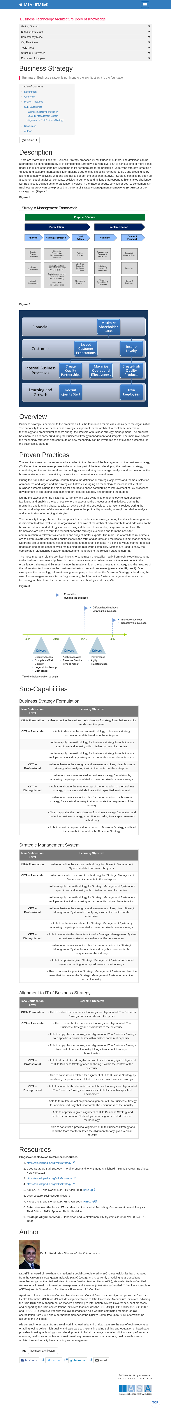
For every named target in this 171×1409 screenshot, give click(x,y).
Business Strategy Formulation (43, 112)
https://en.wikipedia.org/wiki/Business (49, 1178)
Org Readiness (85, 42)
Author (28, 131)
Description (30, 91)
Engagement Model (85, 31)
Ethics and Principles (85, 58)
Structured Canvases (85, 53)
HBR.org (88, 1201)
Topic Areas (85, 48)
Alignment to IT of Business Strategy (45, 120)
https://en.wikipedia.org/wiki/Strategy (49, 1162)
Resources (30, 126)
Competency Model (85, 37)
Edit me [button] (28, 140)
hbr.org (87, 1189)
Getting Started (85, 26)
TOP (155, 1402)
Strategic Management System (43, 116)
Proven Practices (33, 101)
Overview (29, 96)
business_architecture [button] (43, 1350)
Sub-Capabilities (33, 106)
